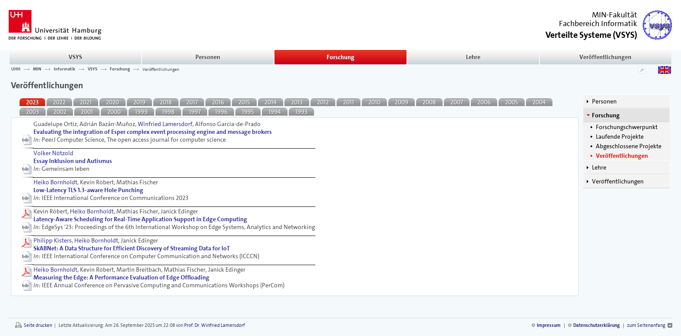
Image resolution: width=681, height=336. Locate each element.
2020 (112, 102)
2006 (484, 102)
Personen (207, 57)
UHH (15, 69)
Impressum (549, 325)
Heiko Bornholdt (55, 182)
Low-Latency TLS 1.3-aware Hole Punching (88, 190)
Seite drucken (38, 325)
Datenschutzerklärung (596, 325)
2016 (218, 102)
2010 (374, 102)
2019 (139, 102)
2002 (59, 112)
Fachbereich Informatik (598, 23)
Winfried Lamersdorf (165, 124)
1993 (301, 112)
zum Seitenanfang (646, 325)
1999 (141, 112)
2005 (511, 102)
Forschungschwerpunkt (627, 127)
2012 (323, 102)
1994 (274, 112)
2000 (114, 112)
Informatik (64, 69)
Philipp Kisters (52, 240)
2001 (87, 112)
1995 (248, 112)
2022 (59, 102)
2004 (539, 102)
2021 (86, 102)
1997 (195, 112)
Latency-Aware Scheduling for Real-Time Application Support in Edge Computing (140, 219)
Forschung (340, 57)
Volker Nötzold (53, 153)
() (591, 34)
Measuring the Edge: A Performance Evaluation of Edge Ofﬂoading (121, 277)
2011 (348, 102)
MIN (37, 69)
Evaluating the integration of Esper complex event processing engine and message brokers (152, 132)
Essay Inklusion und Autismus (72, 161)
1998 (168, 112)
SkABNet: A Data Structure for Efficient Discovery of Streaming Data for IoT (131, 248)
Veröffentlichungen (605, 57)
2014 (270, 102)
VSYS (75, 57)
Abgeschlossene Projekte (628, 146)
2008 (429, 102)
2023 (32, 102)
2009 (401, 102)
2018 (166, 102)
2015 (244, 102)
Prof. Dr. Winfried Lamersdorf (214, 325)
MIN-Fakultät (614, 15)
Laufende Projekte (620, 136)
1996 (221, 112)
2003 (32, 112)
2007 (456, 102)
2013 (297, 102)
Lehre (473, 57)
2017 (192, 102)
